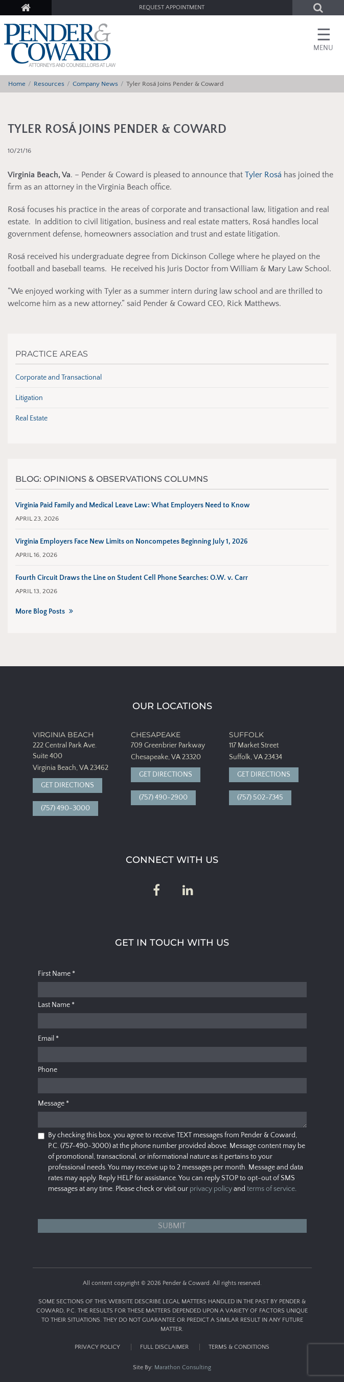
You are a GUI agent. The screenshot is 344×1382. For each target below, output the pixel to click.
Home (17, 83)
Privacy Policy (97, 1347)
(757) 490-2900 (163, 797)
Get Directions (67, 785)
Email (48, 1039)
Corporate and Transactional (58, 377)
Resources (49, 83)
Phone (47, 1070)
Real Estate (31, 418)
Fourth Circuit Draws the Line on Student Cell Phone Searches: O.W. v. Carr (131, 578)
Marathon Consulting (182, 1367)
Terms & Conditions (239, 1347)
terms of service (271, 1189)
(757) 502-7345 (260, 797)
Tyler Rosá (263, 174)
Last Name (56, 1005)
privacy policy (211, 1189)
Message (53, 1103)
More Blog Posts (40, 611)
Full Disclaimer (164, 1347)
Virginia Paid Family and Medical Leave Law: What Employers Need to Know (132, 505)
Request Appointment (171, 7)
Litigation (29, 398)
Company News (95, 83)
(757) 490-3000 (65, 808)
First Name (56, 974)
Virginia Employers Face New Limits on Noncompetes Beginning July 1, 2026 (131, 541)
